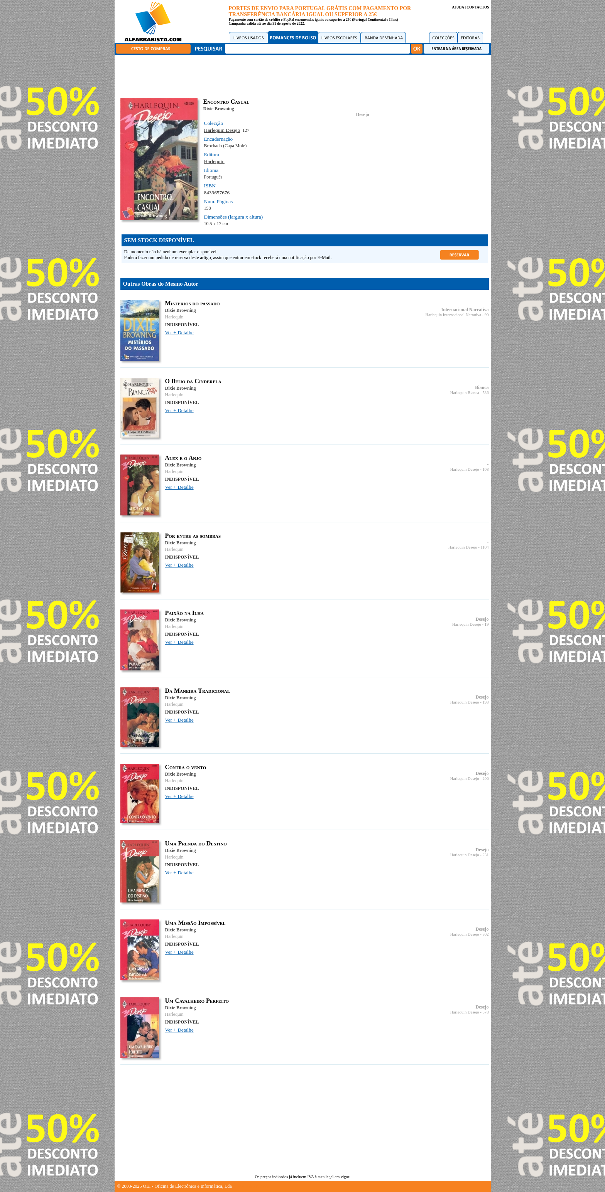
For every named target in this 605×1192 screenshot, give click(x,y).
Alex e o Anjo (183, 458)
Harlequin (214, 161)
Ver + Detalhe (179, 332)
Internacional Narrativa (465, 309)
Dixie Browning (218, 108)
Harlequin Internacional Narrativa (453, 315)
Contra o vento (185, 767)
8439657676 (217, 192)
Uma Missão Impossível (195, 922)
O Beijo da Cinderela (193, 381)
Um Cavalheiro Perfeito (197, 1000)
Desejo (362, 114)
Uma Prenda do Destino (196, 843)
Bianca (481, 387)
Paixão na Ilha (184, 612)
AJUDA (458, 7)
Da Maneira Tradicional (197, 690)
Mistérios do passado (192, 303)
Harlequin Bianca (464, 393)
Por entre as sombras (193, 535)
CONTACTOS (477, 7)
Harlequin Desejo (222, 130)
